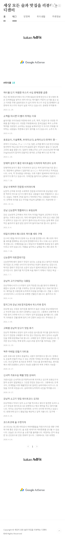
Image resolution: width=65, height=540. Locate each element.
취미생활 (41, 16)
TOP (59, 531)
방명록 (27, 16)
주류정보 (56, 16)
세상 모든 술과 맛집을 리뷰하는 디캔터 (30, 6)
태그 (14, 16)
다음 (36, 446)
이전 (28, 446)
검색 (53, 6)
